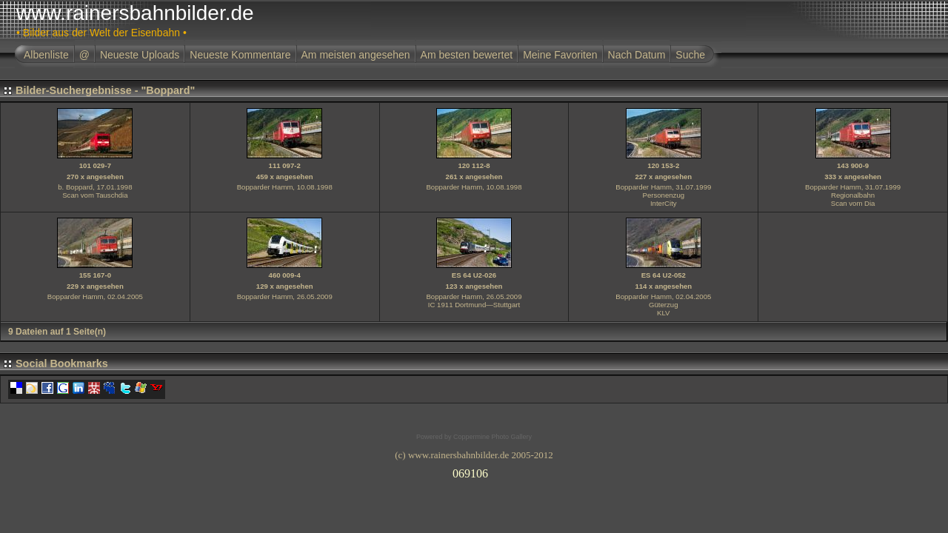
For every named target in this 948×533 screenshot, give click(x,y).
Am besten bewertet (467, 55)
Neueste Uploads (139, 55)
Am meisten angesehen (355, 55)
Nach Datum (637, 55)
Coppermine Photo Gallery (492, 436)
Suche (690, 55)
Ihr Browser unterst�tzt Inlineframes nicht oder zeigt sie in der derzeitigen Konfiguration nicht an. (474, 470)
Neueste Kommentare (240, 55)
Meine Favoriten (560, 55)
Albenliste (46, 55)
